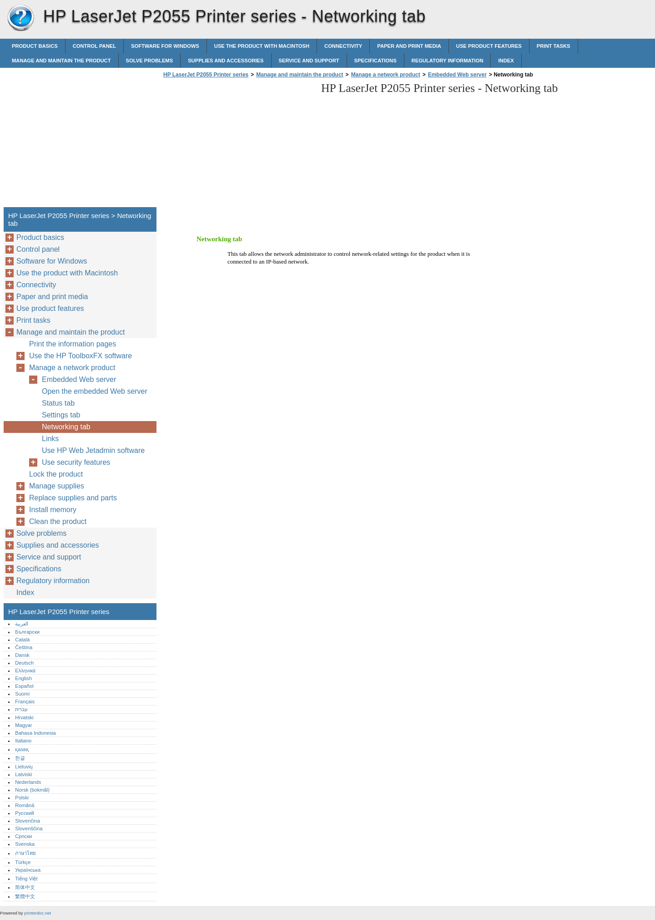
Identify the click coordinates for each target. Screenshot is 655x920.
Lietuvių (24, 766)
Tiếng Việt (26, 878)
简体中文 (25, 887)
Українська (27, 870)
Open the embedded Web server (94, 391)
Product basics (35, 46)
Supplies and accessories (225, 60)
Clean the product (57, 521)
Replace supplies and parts (73, 498)
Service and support (309, 60)
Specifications (375, 60)
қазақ (21, 749)
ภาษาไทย (25, 853)
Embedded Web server (457, 74)
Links (50, 438)
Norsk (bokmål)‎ (32, 790)
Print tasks (553, 46)
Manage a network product (385, 74)
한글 (20, 758)
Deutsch (24, 663)
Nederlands (28, 782)
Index (506, 60)
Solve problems (149, 60)
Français (25, 701)
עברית (21, 709)
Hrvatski (24, 717)
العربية (21, 623)
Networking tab (66, 427)
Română (24, 805)
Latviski (23, 774)
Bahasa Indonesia (35, 733)
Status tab (58, 403)
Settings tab (61, 415)
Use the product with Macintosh (261, 46)
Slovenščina (28, 828)
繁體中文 (25, 896)
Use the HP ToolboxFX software (80, 356)
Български (27, 632)
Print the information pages (72, 344)
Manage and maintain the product (61, 60)
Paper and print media (409, 46)
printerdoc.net (37, 912)
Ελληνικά (25, 670)
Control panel (94, 46)
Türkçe (22, 862)
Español (24, 686)
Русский (24, 813)
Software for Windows (165, 46)
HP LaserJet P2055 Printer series (20, 18)
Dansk (22, 655)
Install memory (52, 509)
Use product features (489, 46)
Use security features (76, 462)
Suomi (22, 693)
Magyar (23, 725)
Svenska (25, 844)
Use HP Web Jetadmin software (93, 450)
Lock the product (56, 474)
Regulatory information (448, 60)
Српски (23, 836)
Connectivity (343, 46)
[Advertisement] (237, 145)
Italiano (23, 740)
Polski (22, 797)
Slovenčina (27, 820)
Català (22, 639)
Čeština (23, 647)
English (23, 678)
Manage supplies (56, 486)
